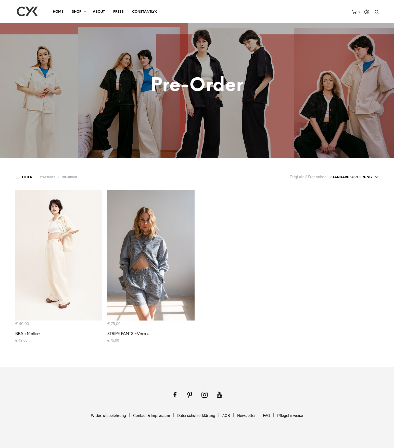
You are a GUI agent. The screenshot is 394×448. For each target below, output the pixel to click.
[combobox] (355, 177)
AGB (226, 415)
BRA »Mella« (28, 334)
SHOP (76, 12)
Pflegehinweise (290, 415)
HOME (58, 12)
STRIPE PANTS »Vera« (128, 334)
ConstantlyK (144, 12)
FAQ (266, 415)
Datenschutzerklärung (196, 415)
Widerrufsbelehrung (108, 415)
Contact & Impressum (151, 415)
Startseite (47, 177)
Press (118, 12)
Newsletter (246, 415)
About (99, 12)
